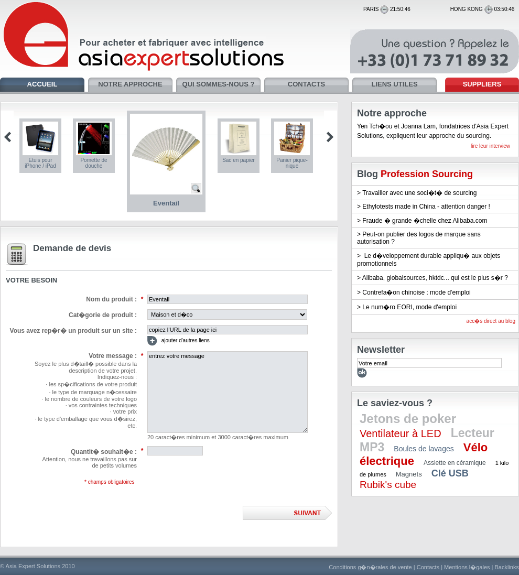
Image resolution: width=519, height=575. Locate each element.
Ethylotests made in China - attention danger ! (426, 206)
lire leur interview (490, 146)
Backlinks (507, 567)
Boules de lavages (423, 448)
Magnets (409, 474)
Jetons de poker (408, 418)
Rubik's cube (388, 484)
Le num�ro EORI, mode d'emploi (409, 307)
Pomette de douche (93, 163)
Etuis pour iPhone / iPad (40, 163)
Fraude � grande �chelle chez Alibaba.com (424, 220)
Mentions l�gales (467, 567)
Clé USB (450, 473)
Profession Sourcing (427, 174)
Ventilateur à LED (400, 433)
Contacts (428, 567)
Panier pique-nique (291, 163)
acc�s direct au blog (491, 321)
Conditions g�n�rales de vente (370, 567)
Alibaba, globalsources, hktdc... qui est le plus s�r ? (435, 277)
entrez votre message (227, 392)
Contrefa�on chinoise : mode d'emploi (416, 292)
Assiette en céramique (455, 462)
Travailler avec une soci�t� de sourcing (419, 193)
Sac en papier (238, 160)
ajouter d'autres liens (178, 341)
